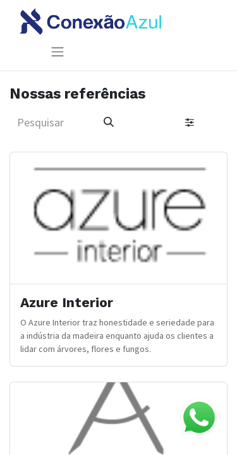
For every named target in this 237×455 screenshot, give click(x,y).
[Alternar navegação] (57, 51)
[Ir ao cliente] (118, 259)
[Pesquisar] (109, 121)
